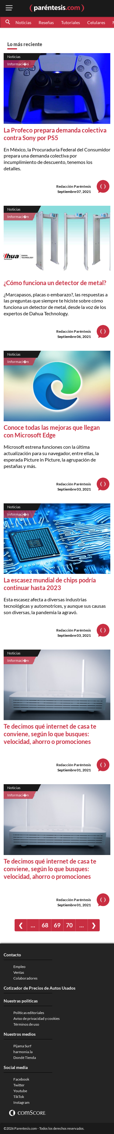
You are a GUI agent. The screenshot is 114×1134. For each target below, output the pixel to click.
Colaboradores (25, 978)
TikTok (18, 1096)
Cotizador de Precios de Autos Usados (39, 988)
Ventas (18, 972)
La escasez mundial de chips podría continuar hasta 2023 (50, 583)
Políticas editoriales (28, 1012)
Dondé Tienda (24, 1057)
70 (69, 925)
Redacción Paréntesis (73, 186)
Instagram (21, 1102)
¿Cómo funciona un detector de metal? (55, 282)
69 (57, 925)
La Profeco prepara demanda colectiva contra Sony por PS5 (55, 133)
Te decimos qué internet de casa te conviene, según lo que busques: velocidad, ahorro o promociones (50, 734)
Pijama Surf (22, 1046)
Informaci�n (18, 64)
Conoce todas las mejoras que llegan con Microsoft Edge (52, 431)
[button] (8, 22)
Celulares (96, 22)
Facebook (21, 1079)
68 (45, 925)
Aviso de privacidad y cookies (36, 1018)
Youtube (20, 1091)
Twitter (19, 1085)
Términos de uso (26, 1024)
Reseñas (46, 22)
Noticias (23, 22)
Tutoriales (70, 22)
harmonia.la (23, 1051)
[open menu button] (9, 8)
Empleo (19, 966)
